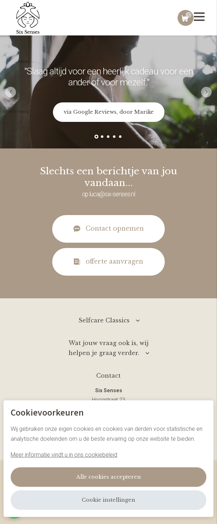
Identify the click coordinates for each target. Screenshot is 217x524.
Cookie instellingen (108, 500)
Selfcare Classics (104, 320)
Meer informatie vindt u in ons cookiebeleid (64, 454)
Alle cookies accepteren (108, 477)
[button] (96, 136)
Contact (108, 375)
